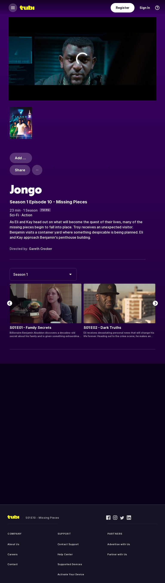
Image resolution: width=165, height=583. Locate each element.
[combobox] (43, 274)
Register (122, 7)
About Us (13, 544)
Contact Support (68, 544)
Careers (13, 554)
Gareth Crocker (40, 249)
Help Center (65, 554)
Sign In (145, 7)
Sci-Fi (14, 215)
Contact (13, 564)
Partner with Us (117, 554)
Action (26, 215)
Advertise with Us (118, 544)
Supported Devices (70, 564)
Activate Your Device (71, 574)
